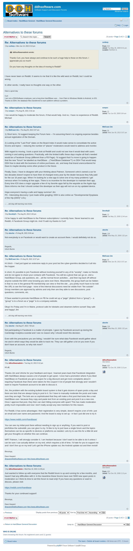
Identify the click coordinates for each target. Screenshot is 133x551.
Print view (121, 20)
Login (126, 25)
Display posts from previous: (52, 512)
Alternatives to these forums (22, 32)
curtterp (12, 46)
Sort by (78, 512)
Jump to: (70, 524)
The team (81, 541)
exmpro (11, 111)
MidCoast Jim (14, 130)
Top (127, 103)
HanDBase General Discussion (49, 21)
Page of (118, 37)
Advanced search (121, 11)
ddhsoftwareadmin (16, 363)
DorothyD (12, 214)
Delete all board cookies (96, 541)
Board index (12, 21)
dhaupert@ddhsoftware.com (16, 459)
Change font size (126, 20)
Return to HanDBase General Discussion (21, 524)
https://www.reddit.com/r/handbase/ (21, 419)
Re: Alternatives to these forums (25, 42)
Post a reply (10, 37)
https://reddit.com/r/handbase (18, 487)
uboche (11, 233)
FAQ (118, 25)
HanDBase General (27, 21)
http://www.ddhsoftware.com (38, 459)
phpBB (58, 546)
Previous (8, 513)
